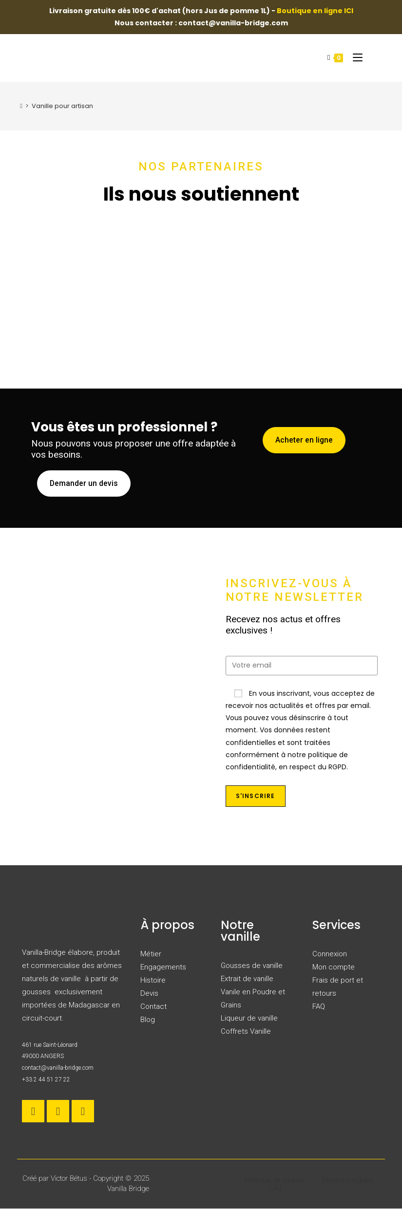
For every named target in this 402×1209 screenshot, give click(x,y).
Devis (149, 993)
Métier (150, 954)
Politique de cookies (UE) (275, 1184)
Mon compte (333, 967)
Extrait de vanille (247, 979)
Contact (153, 1007)
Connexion (329, 954)
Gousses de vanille (252, 966)
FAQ (318, 1007)
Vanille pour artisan (62, 106)
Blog (147, 1020)
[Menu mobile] (354, 57)
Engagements (163, 967)
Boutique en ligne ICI (315, 11)
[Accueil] (21, 106)
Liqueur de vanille (249, 1018)
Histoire (153, 980)
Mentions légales (348, 1180)
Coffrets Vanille (246, 1031)
